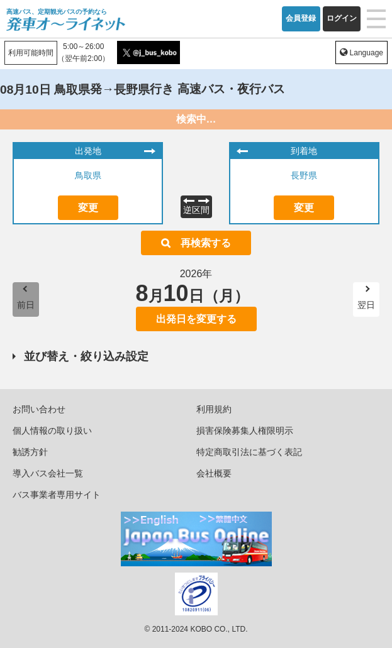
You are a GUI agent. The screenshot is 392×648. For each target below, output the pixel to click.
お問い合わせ (39, 409)
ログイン (342, 18)
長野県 (304, 175)
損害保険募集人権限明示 (244, 431)
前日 (26, 305)
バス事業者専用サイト (57, 495)
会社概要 (214, 473)
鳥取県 (88, 175)
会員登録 (301, 18)
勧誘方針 (30, 452)
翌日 (366, 305)
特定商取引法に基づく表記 (249, 452)
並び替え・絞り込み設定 (86, 356)
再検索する (206, 243)
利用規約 (214, 409)
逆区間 (196, 210)
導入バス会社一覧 (48, 473)
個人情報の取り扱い (52, 431)
